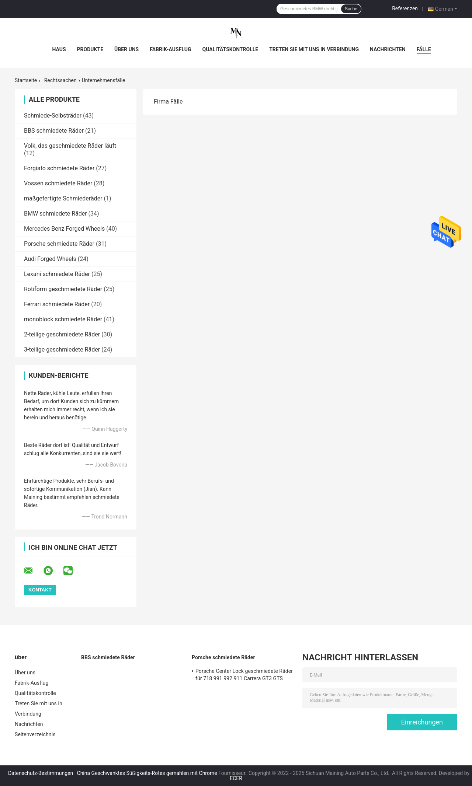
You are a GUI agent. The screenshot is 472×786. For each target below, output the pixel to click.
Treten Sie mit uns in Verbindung (314, 49)
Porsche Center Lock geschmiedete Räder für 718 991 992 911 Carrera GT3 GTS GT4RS (244, 676)
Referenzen (405, 8)
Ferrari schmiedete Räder (57, 304)
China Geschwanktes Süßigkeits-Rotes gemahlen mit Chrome (147, 773)
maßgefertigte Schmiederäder (63, 198)
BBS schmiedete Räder (54, 130)
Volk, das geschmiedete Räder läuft (70, 145)
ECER (236, 778)
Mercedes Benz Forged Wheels (64, 228)
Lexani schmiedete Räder (57, 273)
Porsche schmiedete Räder (59, 243)
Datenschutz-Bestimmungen (40, 773)
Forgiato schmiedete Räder (59, 168)
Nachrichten (388, 49)
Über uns (126, 49)
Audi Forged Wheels (50, 258)
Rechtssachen (60, 80)
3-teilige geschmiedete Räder (62, 349)
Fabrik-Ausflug (170, 49)
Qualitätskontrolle (230, 49)
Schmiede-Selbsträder (52, 115)
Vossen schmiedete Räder (58, 183)
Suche (351, 8)
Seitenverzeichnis (35, 734)
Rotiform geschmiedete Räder (63, 289)
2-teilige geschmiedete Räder (62, 334)
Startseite (26, 80)
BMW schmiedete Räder (55, 213)
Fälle (424, 49)
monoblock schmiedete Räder (63, 319)
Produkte (90, 49)
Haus (59, 49)
